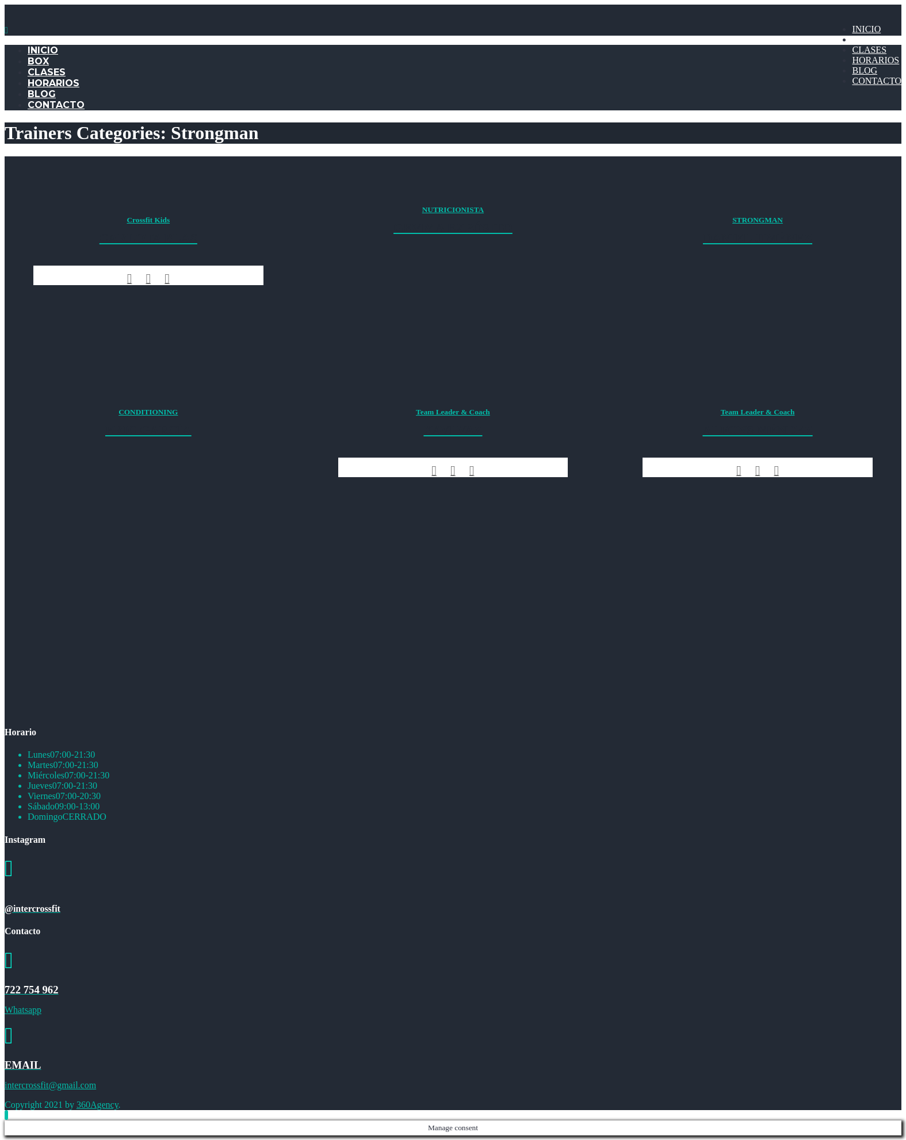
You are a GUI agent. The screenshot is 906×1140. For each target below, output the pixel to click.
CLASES (869, 50)
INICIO (866, 29)
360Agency (97, 1105)
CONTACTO (876, 81)
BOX (861, 39)
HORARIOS (875, 60)
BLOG (864, 70)
